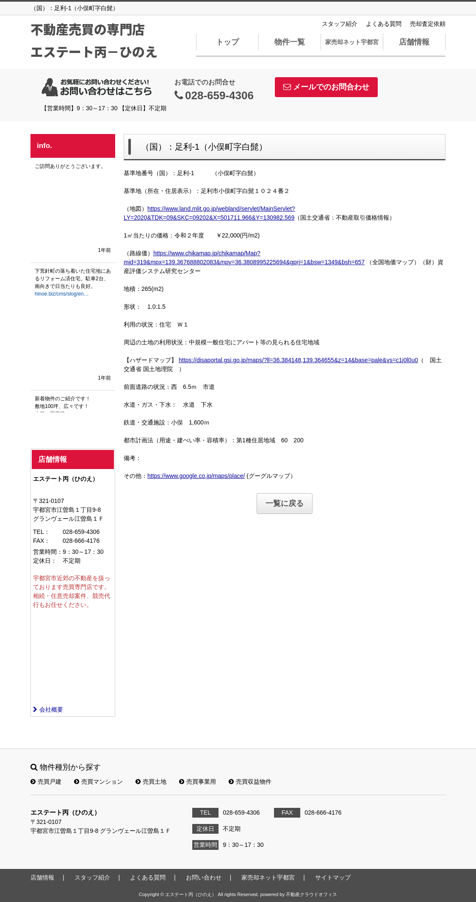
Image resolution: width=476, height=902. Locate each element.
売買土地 (151, 781)
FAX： (41, 540)
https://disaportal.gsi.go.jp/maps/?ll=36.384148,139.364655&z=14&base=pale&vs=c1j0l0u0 (298, 360)
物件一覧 (289, 42)
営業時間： (48, 551)
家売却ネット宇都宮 (352, 42)
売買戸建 (45, 781)
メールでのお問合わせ (326, 87)
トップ (227, 42)
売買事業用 (197, 781)
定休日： (45, 560)
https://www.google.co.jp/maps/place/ (196, 475)
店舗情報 (414, 42)
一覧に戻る (285, 503)
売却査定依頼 (428, 23)
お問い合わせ (203, 877)
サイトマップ (333, 877)
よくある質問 (383, 23)
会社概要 (48, 709)
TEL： (41, 531)
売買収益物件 (250, 781)
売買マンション (98, 781)
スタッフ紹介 (339, 23)
